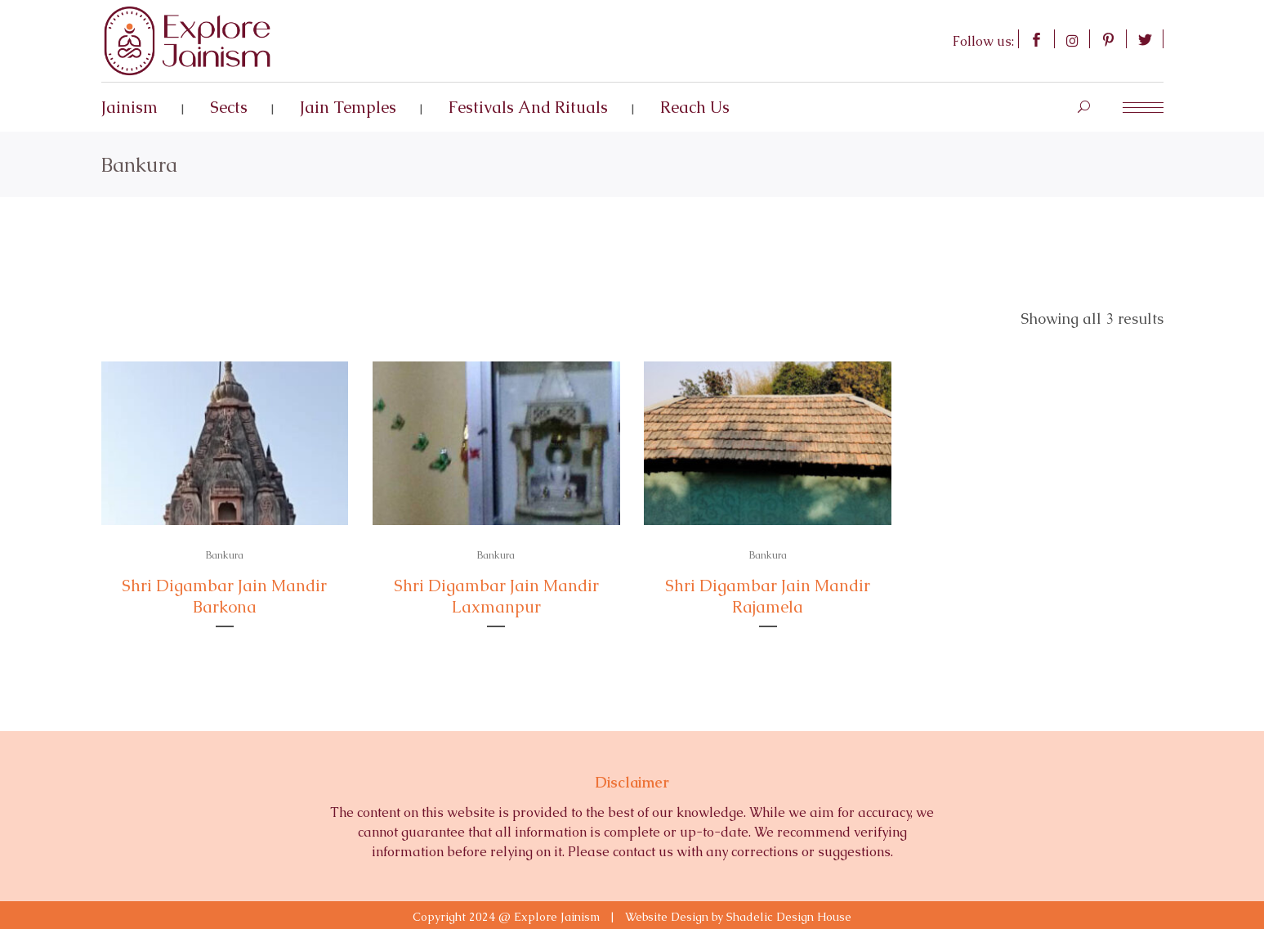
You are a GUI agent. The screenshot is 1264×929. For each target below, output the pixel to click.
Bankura (224, 555)
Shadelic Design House (788, 916)
